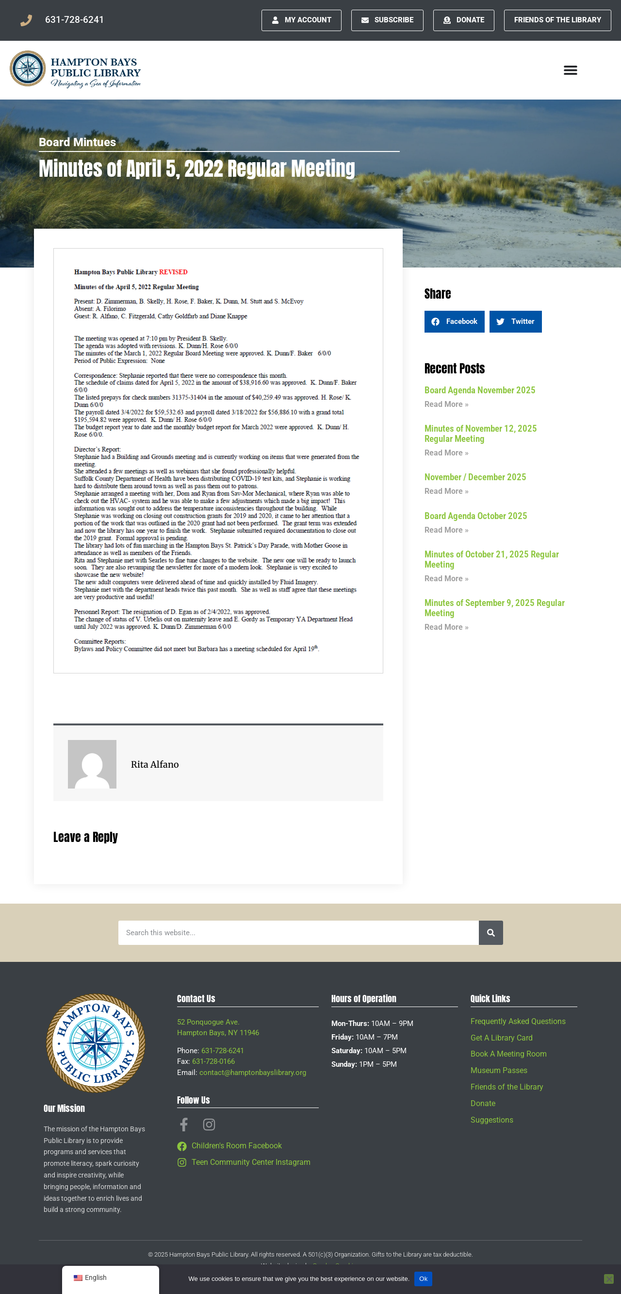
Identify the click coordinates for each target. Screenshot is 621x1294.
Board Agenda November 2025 (480, 390)
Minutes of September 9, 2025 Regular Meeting (495, 608)
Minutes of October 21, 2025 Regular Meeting (492, 559)
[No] (609, 1279)
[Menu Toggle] (570, 70)
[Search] (491, 933)
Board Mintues (77, 142)
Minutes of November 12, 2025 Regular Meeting (481, 433)
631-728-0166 (213, 1061)
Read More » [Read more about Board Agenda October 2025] (447, 530)
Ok (423, 1278)
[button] (455, 322)
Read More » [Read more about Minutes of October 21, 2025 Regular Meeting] (447, 578)
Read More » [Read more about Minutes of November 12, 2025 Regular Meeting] (447, 452)
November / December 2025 (475, 477)
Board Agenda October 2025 (476, 515)
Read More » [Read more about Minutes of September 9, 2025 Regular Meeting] (447, 627)
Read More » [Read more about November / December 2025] (447, 491)
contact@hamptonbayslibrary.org (252, 1072)
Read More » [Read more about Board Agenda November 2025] (447, 404)
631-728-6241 (222, 1050)
